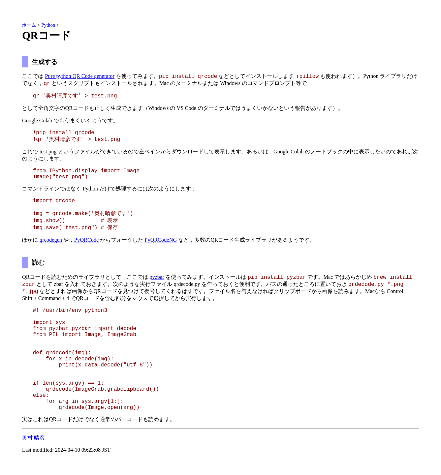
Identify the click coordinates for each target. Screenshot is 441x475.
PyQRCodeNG (161, 240)
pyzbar (157, 277)
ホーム (29, 25)
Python (48, 25)
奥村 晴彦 (33, 438)
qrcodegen (50, 240)
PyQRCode (86, 240)
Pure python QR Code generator (79, 76)
